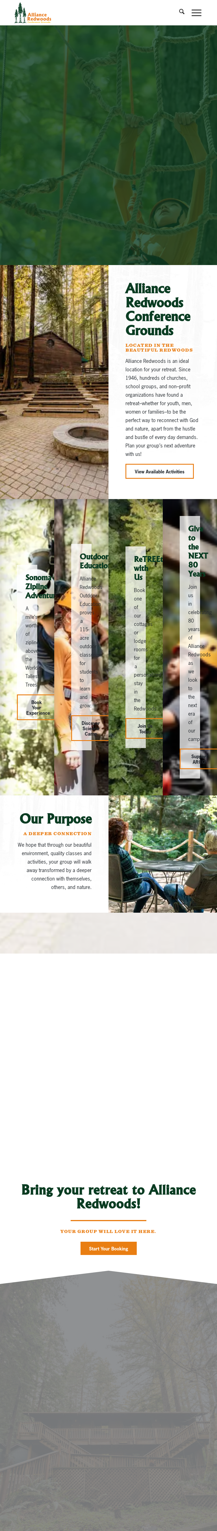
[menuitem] (179, 12)
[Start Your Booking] (109, 1248)
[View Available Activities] (159, 471)
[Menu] (194, 12)
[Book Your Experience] (36, 707)
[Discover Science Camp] (90, 728)
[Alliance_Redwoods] (32, 12)
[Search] (179, 12)
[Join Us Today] (145, 728)
